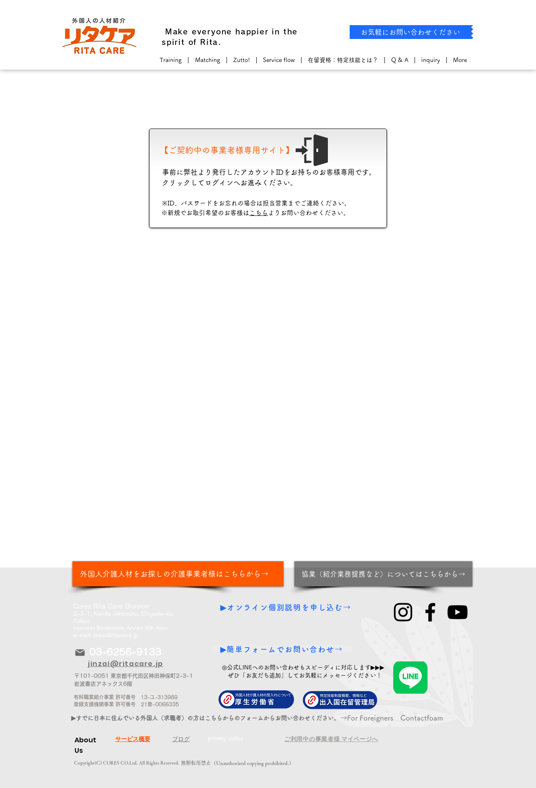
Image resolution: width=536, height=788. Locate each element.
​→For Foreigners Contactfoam (391, 717)
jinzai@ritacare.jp (115, 635)
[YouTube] (457, 612)
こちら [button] (258, 213)
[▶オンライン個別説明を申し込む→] (286, 607)
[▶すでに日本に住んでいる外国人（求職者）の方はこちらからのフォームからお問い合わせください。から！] (214, 718)
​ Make (175, 31)
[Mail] (80, 652)
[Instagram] (403, 612)
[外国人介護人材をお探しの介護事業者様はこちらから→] (177, 573)
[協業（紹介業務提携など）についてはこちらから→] (383, 573)
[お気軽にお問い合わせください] (410, 32)
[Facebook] (430, 612)
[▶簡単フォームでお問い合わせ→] (282, 649)
